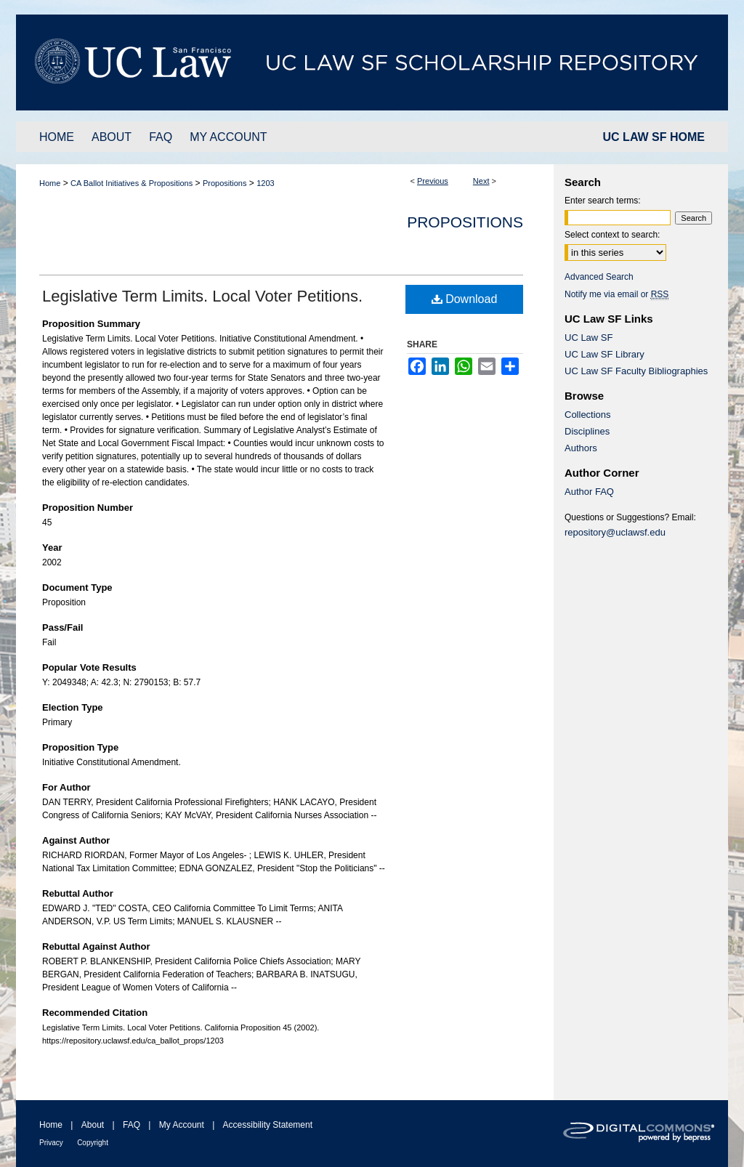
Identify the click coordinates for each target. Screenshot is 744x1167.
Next (481, 181)
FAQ (131, 1125)
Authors (581, 448)
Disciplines (587, 431)
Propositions (225, 183)
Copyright (92, 1143)
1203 (265, 183)
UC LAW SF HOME (654, 137)
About (92, 1125)
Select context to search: (612, 235)
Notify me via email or (616, 294)
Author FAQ (589, 491)
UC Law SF (588, 337)
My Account (181, 1125)
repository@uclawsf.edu (615, 532)
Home (49, 183)
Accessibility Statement (267, 1125)
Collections (588, 414)
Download (465, 299)
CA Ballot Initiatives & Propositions (131, 183)
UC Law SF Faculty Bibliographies (636, 371)
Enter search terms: (603, 200)
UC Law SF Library (604, 354)
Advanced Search (599, 277)
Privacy (51, 1143)
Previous (432, 181)
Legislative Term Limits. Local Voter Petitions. (202, 296)
